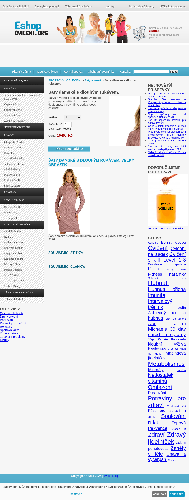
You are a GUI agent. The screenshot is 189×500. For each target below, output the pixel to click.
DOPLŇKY (10, 88)
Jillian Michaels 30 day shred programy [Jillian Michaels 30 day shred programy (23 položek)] (167, 329)
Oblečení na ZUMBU (16, 6)
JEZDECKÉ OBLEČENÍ (17, 127)
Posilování (7, 320)
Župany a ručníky (14, 120)
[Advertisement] (94, 55)
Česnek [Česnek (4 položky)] (172, 460)
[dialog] (94, 491)
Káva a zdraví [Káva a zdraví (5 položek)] (169, 348)
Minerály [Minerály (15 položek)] (156, 369)
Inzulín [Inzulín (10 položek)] (181, 308)
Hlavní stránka (21, 71)
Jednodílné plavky (14, 163)
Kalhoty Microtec (14, 242)
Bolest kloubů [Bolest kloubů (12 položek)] (173, 242)
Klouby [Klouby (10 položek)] (153, 349)
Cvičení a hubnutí (11, 313)
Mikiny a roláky (13, 264)
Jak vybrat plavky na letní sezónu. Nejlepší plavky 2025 (167, 148)
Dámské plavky (12, 147)
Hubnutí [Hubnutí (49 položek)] (158, 283)
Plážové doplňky (13, 180)
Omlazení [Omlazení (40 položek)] (160, 387)
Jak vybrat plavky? (47, 6)
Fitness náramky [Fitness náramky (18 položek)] (167, 274)
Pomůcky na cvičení (13, 323)
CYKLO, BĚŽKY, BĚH (16, 80)
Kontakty (125, 71)
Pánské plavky (12, 169)
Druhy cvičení (9, 316)
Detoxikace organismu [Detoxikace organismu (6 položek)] (167, 264)
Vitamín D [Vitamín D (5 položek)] (178, 429)
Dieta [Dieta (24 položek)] (153, 268)
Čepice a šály (12, 104)
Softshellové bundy (141, 6)
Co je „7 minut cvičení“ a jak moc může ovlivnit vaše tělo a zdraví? (167, 127)
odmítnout (159, 494)
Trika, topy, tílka (14, 280)
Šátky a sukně (12, 185)
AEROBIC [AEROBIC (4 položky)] (153, 243)
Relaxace (6, 326)
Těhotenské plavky (14, 299)
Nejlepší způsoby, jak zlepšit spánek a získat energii (167, 116)
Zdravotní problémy (12, 336)
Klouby (4, 340)
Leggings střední (13, 258)
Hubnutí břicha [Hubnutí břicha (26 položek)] (167, 289)
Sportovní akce (10, 330)
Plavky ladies (12, 174)
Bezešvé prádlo (12, 207)
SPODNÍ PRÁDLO (14, 200)
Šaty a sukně (11, 275)
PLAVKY (9, 135)
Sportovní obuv (13, 115)
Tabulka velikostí (47, 71)
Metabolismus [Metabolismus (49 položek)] (166, 363)
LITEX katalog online (173, 6)
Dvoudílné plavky (14, 158)
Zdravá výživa (9, 333)
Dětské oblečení (13, 231)
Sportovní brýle (13, 109)
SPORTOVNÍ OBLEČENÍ (17, 224)
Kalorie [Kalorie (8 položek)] (163, 339)
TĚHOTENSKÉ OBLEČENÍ (19, 292)
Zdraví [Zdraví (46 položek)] (156, 434)
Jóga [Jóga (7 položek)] (151, 339)
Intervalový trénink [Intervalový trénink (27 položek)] (160, 304)
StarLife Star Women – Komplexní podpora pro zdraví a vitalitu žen (167, 102)
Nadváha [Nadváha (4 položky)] (181, 370)
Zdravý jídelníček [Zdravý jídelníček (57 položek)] (167, 438)
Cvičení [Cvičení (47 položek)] (158, 248)
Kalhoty (8, 236)
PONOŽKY (10, 192)
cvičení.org (31, 28)
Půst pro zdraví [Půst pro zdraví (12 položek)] (164, 410)
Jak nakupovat (72, 71)
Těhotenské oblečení (78, 6)
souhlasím (177, 494)
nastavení (76, 494)
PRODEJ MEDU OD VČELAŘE (168, 227)
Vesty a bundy (12, 286)
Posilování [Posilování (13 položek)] (157, 392)
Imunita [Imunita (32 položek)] (156, 295)
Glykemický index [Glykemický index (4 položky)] (167, 278)
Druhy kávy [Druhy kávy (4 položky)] (176, 269)
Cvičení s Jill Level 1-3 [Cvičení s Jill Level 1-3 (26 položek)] (167, 257)
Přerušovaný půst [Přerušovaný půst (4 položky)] (176, 406)
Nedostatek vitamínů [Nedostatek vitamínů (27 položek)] (160, 378)
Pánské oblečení (13, 269)
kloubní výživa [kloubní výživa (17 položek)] (167, 344)
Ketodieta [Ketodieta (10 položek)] (178, 339)
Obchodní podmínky (101, 71)
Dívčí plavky (11, 152)
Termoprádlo (11, 218)
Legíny (110, 6)
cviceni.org (111, 476)
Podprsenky (10, 212)
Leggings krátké (13, 253)
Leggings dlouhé (13, 247)
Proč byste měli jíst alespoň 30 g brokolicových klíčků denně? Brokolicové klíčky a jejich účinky (167, 134)
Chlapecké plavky (14, 142)
